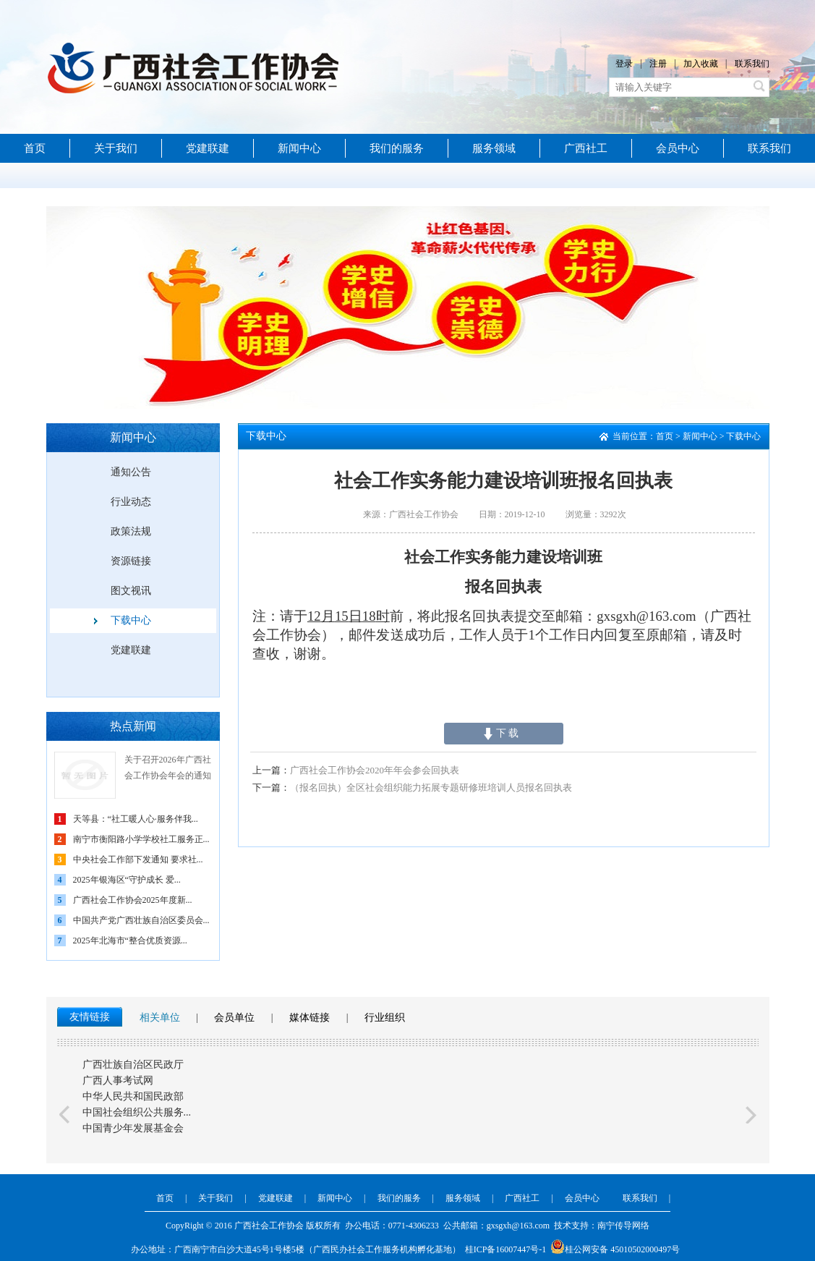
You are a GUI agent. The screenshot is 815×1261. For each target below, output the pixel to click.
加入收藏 (700, 64)
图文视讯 (131, 590)
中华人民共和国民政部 (133, 1096)
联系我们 (752, 64)
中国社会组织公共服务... (137, 1112)
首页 (35, 148)
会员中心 (677, 148)
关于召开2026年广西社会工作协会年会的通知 (167, 768)
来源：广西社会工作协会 (410, 514)
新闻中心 (299, 148)
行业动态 (131, 501)
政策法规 (131, 531)
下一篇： (271, 787)
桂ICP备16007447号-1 (506, 1249)
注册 (658, 64)
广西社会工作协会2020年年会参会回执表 (355, 770)
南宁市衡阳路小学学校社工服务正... (141, 839)
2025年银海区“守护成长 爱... (127, 880)
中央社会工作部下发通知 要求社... (138, 859)
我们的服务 (397, 148)
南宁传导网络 (623, 1225)
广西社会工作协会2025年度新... (132, 900)
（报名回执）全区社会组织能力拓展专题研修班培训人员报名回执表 (412, 787)
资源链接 (131, 561)
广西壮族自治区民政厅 (133, 1064)
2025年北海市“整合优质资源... (130, 940)
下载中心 (131, 620)
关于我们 (115, 148)
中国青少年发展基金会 (133, 1128)
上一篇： (271, 770)
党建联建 (207, 148)
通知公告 (131, 472)
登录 (624, 64)
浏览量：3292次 (596, 514)
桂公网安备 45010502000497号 (615, 1249)
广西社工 (585, 148)
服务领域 (494, 148)
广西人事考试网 (117, 1080)
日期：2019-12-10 (512, 514)
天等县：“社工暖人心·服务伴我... (135, 819)
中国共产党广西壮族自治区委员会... (141, 920)
